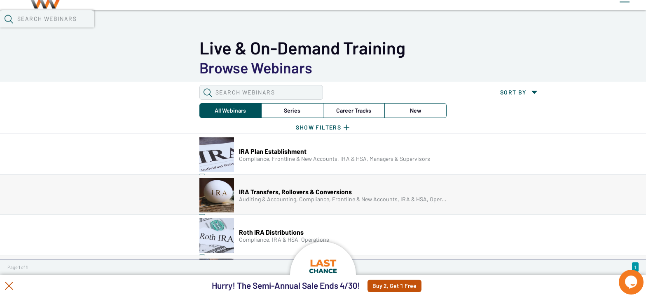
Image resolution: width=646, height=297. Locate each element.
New (258, 67)
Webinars (152, 21)
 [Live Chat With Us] (623, 276)
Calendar (198, 21)
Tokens (240, 21)
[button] (477, 20)
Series (155, 67)
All (104, 67)
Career (207, 67)
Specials (296, 21)
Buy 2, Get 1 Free (414, 285)
